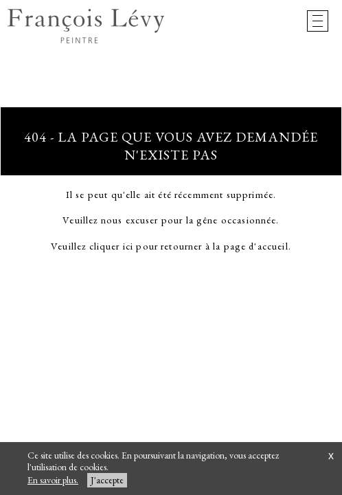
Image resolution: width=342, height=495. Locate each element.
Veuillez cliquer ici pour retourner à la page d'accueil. (171, 245)
